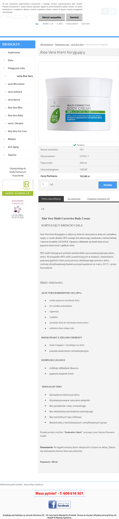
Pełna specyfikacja (51, 199)
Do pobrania (74, 199)
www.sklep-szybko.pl (33, 484)
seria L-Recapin (15, 123)
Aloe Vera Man (15, 107)
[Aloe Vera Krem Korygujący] (79, 63)
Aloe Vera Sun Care (17, 131)
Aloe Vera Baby (15, 115)
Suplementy (14, 52)
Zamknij (74, 17)
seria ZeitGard (15, 92)
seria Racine (14, 99)
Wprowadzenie (46, 44)
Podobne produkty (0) (98, 199)
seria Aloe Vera (25, 76)
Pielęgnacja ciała (16, 68)
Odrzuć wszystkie (51, 17)
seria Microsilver (16, 84)
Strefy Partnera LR (17, 172)
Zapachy (12, 155)
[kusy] (44, 184)
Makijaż (12, 139)
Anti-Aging (13, 147)
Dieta (10, 60)
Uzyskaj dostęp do (17, 168)
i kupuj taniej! (17, 175)
